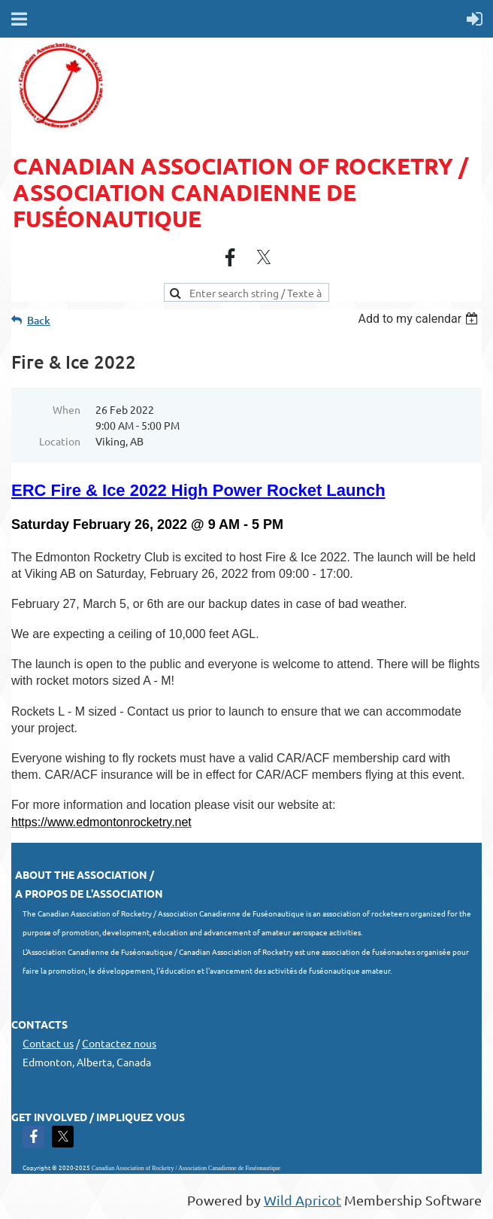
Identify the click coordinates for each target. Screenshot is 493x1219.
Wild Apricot (302, 1200)
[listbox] (420, 318)
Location (59, 441)
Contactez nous (119, 1043)
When (66, 409)
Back (38, 320)
